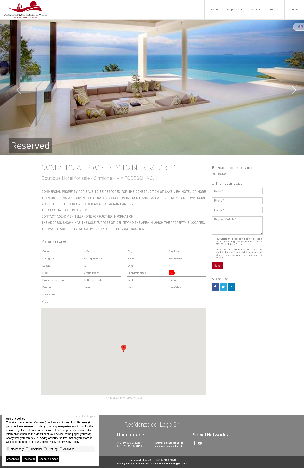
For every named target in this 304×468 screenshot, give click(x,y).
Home (214, 9)
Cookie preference (17, 441)
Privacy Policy (235, 244)
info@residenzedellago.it (169, 442)
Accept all (13, 458)
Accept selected (48, 458)
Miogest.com (180, 463)
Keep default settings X (82, 416)
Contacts (294, 9)
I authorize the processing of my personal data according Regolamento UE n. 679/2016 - (237, 241)
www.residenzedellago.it (169, 446)
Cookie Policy (48, 441)
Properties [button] (234, 9)
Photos (219, 174)
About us (255, 9)
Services (275, 9)
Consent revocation (146, 463)
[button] (15, 87)
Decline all (29, 458)
